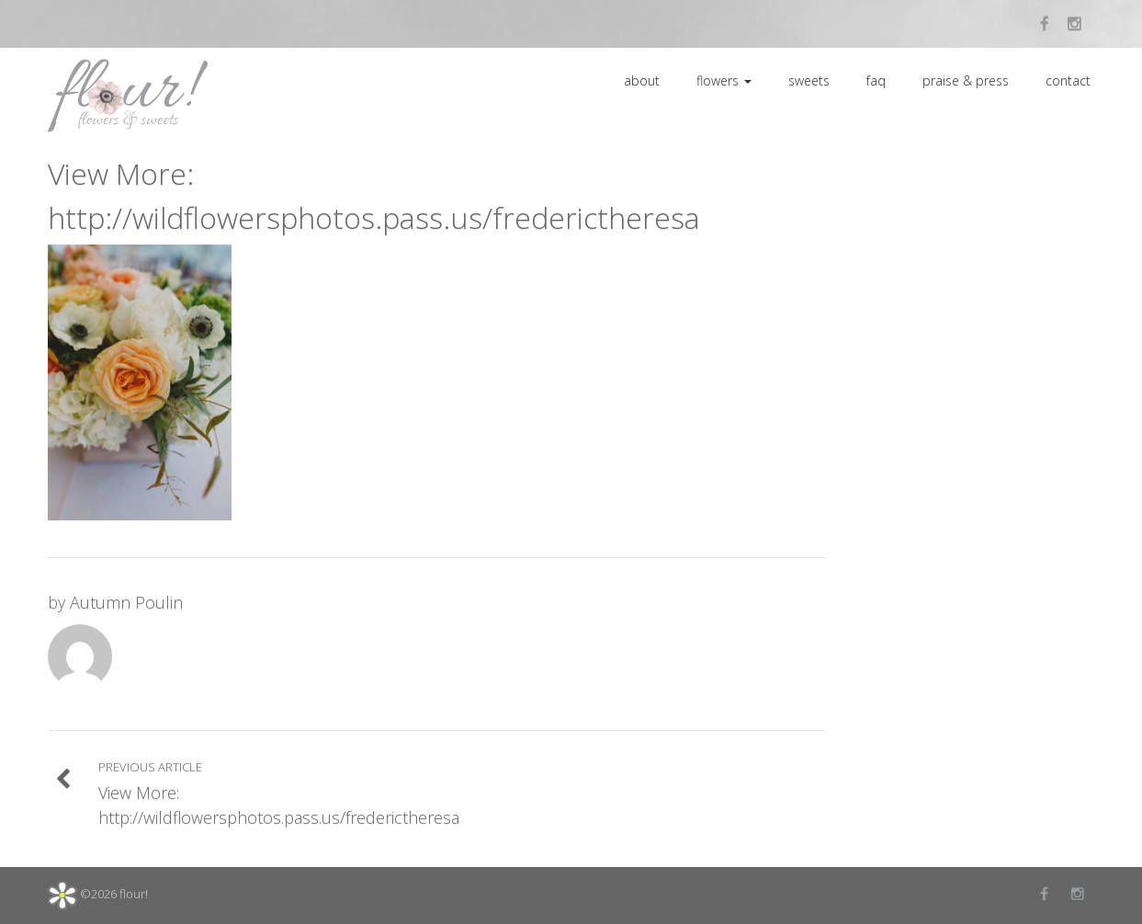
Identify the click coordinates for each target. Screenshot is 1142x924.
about (642, 80)
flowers (724, 80)
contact (1068, 80)
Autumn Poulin (126, 602)
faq (876, 80)
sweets (809, 80)
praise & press (965, 80)
